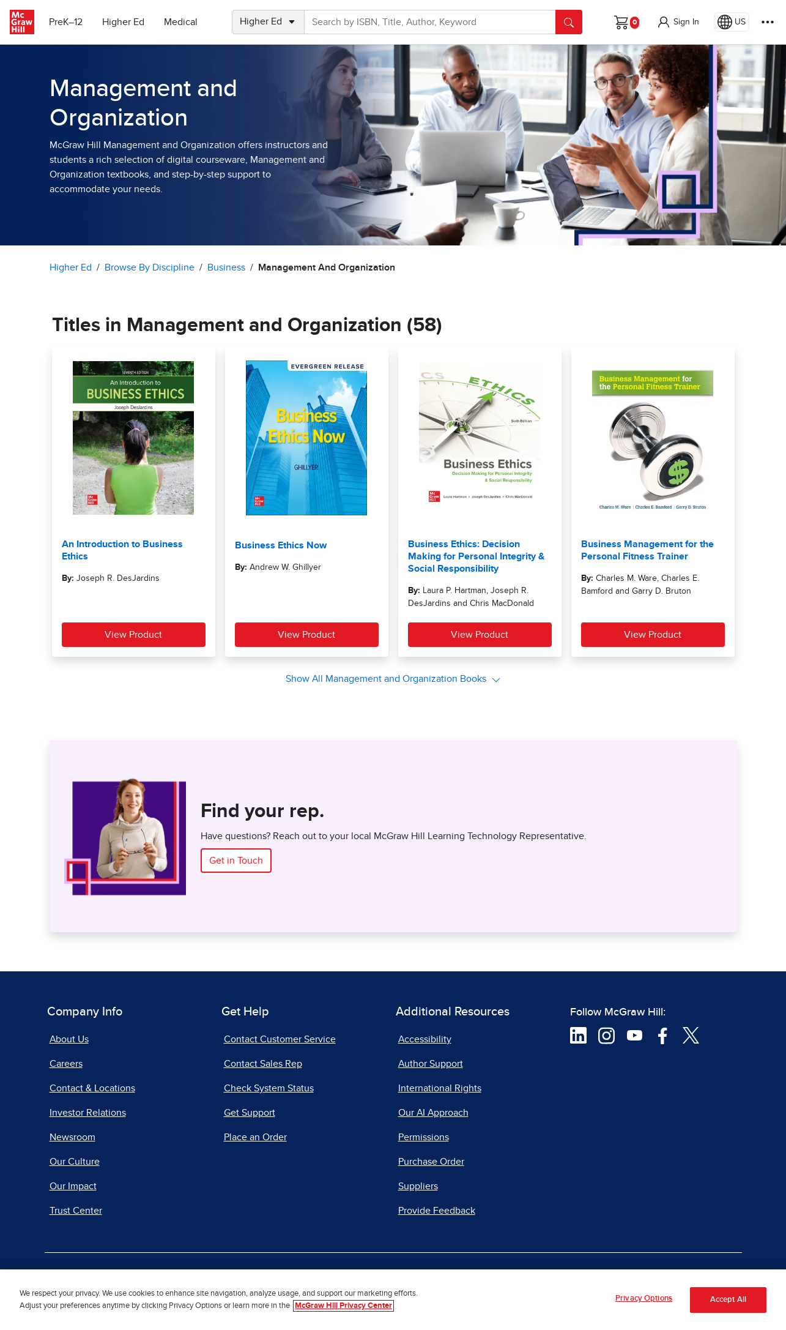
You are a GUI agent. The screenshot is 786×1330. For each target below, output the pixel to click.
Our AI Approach (433, 1113)
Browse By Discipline (150, 267)
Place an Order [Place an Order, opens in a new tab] (255, 1137)
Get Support (249, 1113)
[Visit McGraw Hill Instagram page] (606, 1035)
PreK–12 (66, 22)
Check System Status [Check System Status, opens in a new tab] (269, 1088)
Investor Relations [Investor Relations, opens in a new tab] (88, 1113)
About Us (69, 1039)
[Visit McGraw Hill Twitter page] (691, 1035)
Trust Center (76, 1211)
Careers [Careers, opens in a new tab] (66, 1064)
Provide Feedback (436, 1211)
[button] (677, 22)
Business (226, 267)
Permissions (423, 1137)
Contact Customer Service (280, 1039)
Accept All (728, 1302)
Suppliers (418, 1186)
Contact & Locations (92, 1088)
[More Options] (767, 22)
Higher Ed (123, 22)
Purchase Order (431, 1162)
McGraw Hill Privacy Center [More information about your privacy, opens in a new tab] (343, 1308)
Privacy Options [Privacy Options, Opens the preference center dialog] (643, 1300)
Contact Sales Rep (263, 1064)
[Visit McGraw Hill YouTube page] (634, 1035)
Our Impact (73, 1186)
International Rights (439, 1088)
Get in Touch (236, 860)
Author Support (430, 1064)
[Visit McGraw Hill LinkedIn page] (578, 1035)
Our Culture (75, 1162)
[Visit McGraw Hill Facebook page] (662, 1035)
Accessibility (424, 1039)
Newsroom (72, 1137)
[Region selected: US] (731, 22)
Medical (181, 22)
